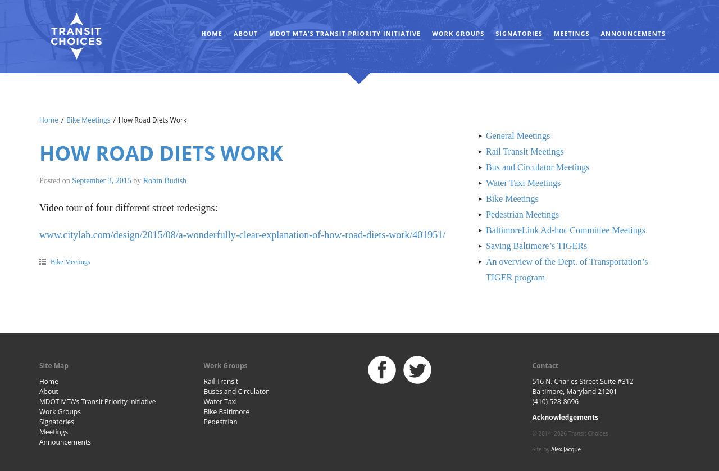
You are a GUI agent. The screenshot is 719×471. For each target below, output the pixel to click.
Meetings (572, 33)
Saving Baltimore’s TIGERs (536, 246)
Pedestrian (221, 422)
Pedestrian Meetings (522, 214)
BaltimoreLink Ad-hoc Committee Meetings (565, 230)
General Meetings (518, 136)
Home (211, 33)
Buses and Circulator (236, 391)
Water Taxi (220, 401)
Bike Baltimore (227, 411)
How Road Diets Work (161, 153)
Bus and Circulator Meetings (537, 167)
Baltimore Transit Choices (75, 36)
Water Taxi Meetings (523, 183)
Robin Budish (164, 180)
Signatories (518, 33)
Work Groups (458, 33)
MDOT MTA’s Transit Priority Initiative (345, 33)
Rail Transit (221, 381)
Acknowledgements (566, 417)
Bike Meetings (88, 120)
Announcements (633, 33)
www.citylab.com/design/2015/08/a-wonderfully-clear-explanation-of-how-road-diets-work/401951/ (242, 235)
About (246, 33)
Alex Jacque (566, 449)
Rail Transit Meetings (525, 151)
